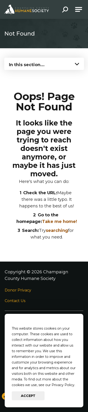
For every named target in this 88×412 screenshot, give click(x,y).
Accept (28, 396)
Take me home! (59, 221)
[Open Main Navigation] (78, 9)
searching (57, 230)
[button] (65, 10)
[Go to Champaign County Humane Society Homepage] (26, 9)
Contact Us (15, 301)
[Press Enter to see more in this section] (44, 63)
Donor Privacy (18, 290)
